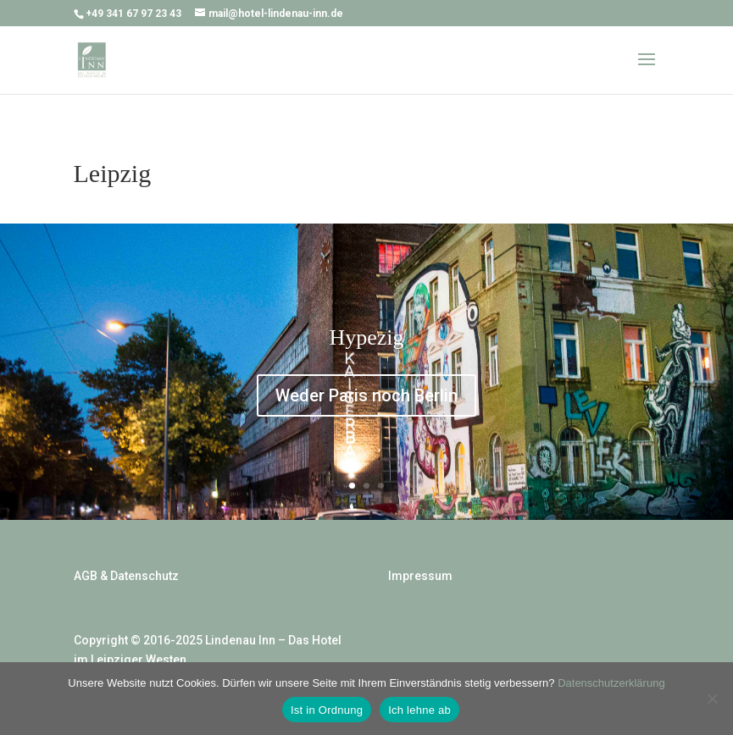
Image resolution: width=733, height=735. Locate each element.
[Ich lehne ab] (711, 698)
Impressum (420, 576)
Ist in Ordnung (327, 710)
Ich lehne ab (419, 710)
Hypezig (366, 337)
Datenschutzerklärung (611, 683)
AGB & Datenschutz (126, 576)
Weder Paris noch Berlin (366, 395)
